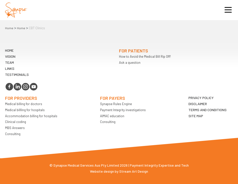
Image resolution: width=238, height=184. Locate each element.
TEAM (9, 62)
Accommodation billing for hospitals (31, 116)
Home (9, 28)
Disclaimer (197, 104)
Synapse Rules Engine (116, 104)
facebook (9, 86)
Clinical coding (15, 122)
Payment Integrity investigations (123, 110)
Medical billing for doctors (23, 104)
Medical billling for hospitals (25, 110)
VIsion (10, 56)
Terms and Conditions (207, 110)
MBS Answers (15, 128)
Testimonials (17, 74)
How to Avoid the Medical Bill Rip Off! (145, 56)
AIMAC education (112, 116)
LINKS (9, 68)
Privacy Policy (201, 98)
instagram (25, 86)
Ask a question (129, 62)
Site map (195, 116)
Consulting (12, 134)
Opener (228, 10)
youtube (33, 86)
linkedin (17, 86)
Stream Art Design (133, 171)
